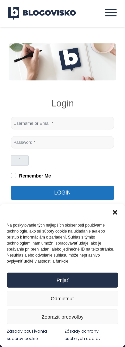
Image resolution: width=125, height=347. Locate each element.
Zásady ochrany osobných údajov (82, 334)
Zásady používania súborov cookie (27, 334)
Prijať (63, 280)
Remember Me (35, 176)
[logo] (46, 13)
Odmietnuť (62, 298)
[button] (115, 212)
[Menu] (107, 12)
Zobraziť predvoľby (63, 317)
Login (62, 193)
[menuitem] (107, 12)
